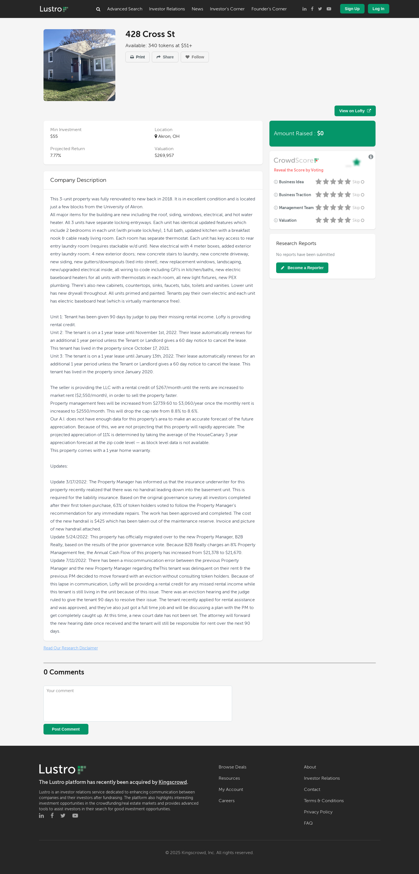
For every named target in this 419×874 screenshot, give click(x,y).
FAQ (308, 823)
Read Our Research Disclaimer (70, 648)
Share (165, 57)
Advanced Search (124, 9)
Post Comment (66, 729)
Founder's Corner (269, 9)
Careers (227, 800)
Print (137, 57)
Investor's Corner (227, 9)
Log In (378, 8)
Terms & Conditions (324, 800)
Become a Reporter (302, 268)
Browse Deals (232, 767)
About (310, 767)
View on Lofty (355, 111)
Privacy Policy (318, 811)
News (197, 9)
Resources (229, 778)
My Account (231, 789)
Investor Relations (167, 9)
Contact (312, 789)
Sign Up (352, 8)
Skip (358, 182)
